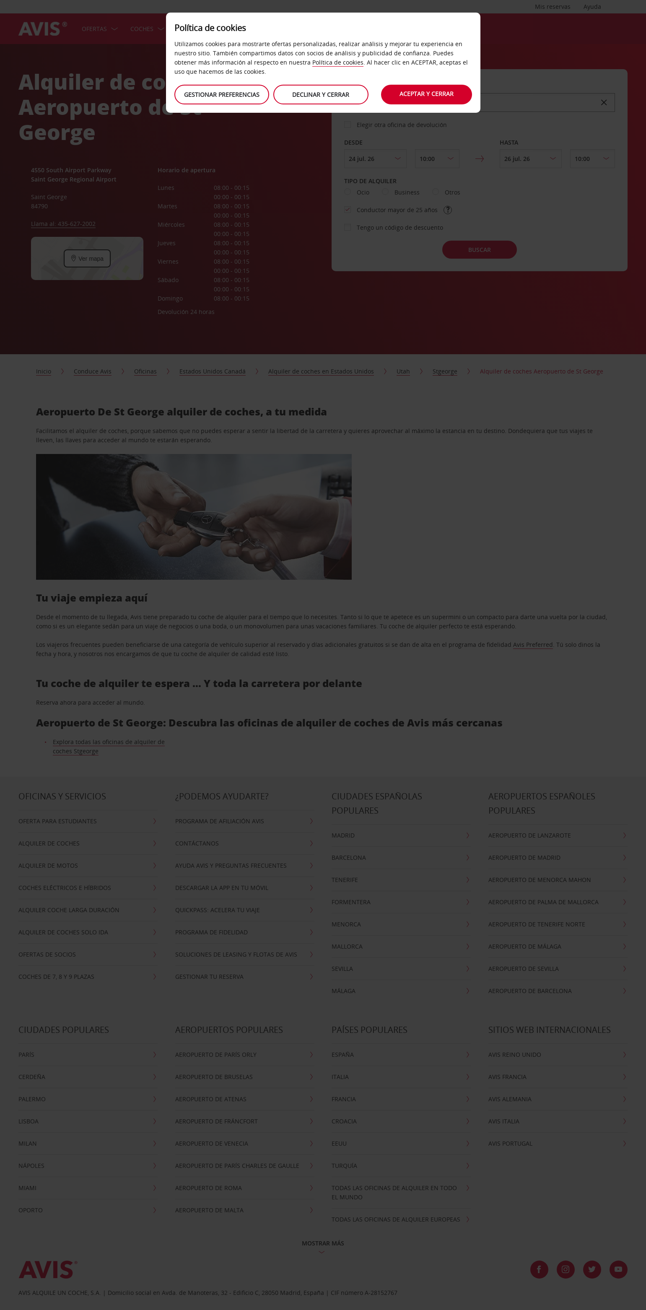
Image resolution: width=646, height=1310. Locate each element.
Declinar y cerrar (320, 95)
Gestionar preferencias (221, 95)
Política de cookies (337, 62)
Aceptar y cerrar (427, 94)
